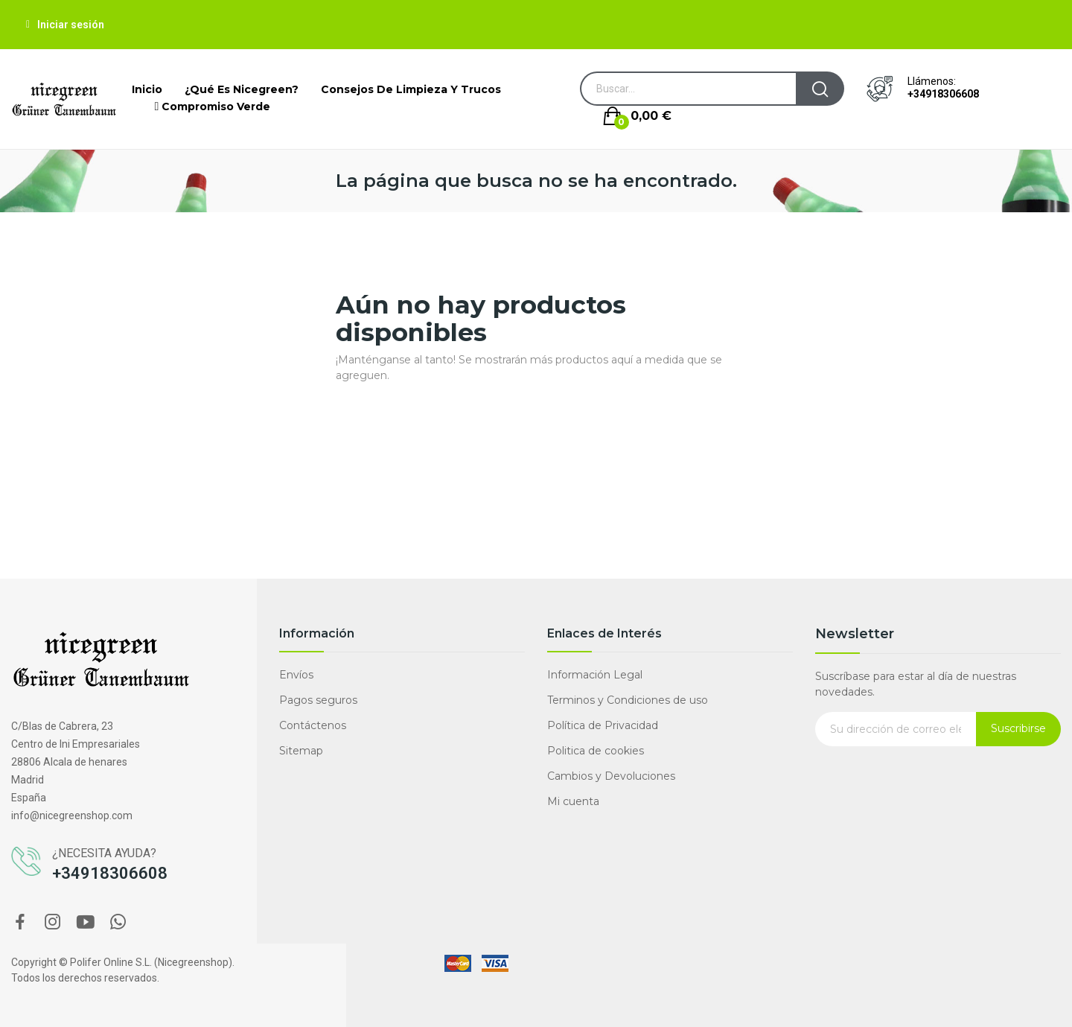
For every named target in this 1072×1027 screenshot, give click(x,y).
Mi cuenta (573, 801)
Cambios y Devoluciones (611, 776)
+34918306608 (943, 94)
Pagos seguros (318, 700)
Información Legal (594, 674)
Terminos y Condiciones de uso (627, 700)
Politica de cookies (595, 750)
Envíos (296, 674)
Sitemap (301, 750)
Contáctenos (312, 725)
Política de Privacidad (602, 725)
